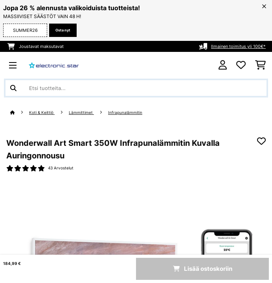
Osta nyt (62, 30)
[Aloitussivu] (19, 112)
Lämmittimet (81, 112)
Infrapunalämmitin (125, 112)
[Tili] (223, 65)
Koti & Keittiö (42, 112)
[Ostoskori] (260, 65)
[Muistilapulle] (261, 141)
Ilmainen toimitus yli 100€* (238, 46)
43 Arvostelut (61, 168)
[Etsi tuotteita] (136, 88)
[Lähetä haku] (13, 88)
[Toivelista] (241, 65)
